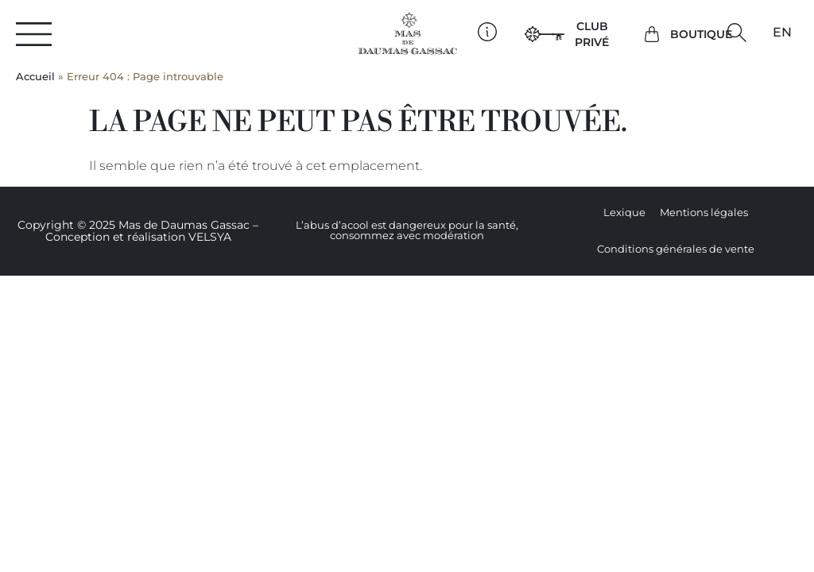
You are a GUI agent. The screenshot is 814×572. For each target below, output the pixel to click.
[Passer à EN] (782, 32)
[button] (736, 33)
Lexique (624, 212)
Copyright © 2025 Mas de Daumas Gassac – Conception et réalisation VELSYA (137, 231)
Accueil (35, 77)
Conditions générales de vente (675, 249)
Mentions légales (704, 212)
